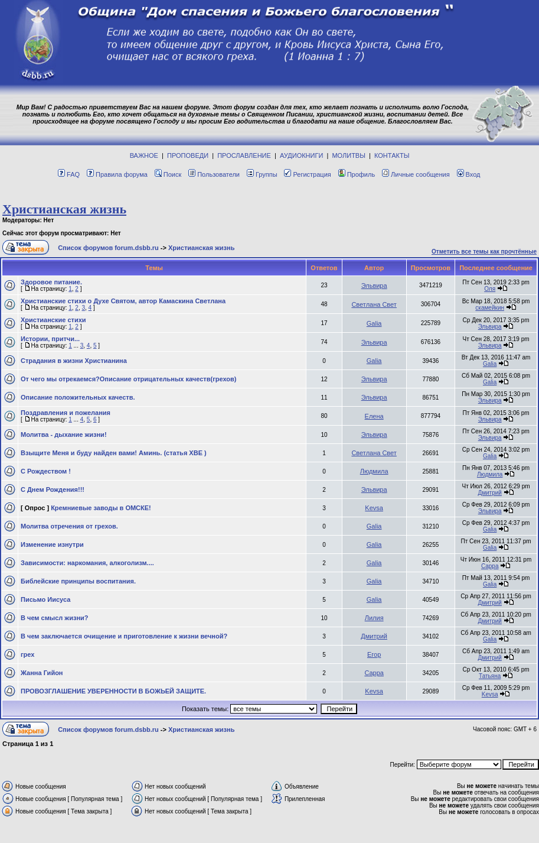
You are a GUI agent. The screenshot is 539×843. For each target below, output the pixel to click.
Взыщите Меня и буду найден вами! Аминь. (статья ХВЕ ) (114, 452)
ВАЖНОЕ (144, 155)
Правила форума (117, 174)
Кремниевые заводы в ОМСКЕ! (101, 507)
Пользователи (214, 174)
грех (27, 654)
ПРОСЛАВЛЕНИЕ (244, 155)
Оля (489, 289)
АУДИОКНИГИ (301, 155)
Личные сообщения (416, 174)
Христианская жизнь (64, 209)
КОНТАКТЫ (391, 155)
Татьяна (490, 676)
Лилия (374, 617)
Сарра (490, 566)
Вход (469, 174)
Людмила (374, 471)
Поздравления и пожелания (65, 412)
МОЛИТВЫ (348, 155)
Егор (374, 654)
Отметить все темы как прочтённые (484, 251)
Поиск (168, 174)
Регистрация (307, 174)
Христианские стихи (53, 319)
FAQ (69, 174)
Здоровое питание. (51, 282)
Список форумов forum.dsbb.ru (108, 247)
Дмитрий (490, 492)
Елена (374, 416)
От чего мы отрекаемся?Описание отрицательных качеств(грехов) (128, 378)
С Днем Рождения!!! (52, 489)
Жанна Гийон (42, 672)
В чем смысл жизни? (55, 617)
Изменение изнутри (52, 544)
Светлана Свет (373, 304)
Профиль (356, 174)
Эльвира (374, 285)
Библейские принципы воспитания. (78, 581)
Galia (374, 323)
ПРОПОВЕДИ (187, 155)
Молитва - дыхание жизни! (64, 434)
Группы (262, 174)
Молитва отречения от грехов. (69, 526)
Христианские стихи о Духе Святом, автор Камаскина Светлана (123, 300)
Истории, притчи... (50, 338)
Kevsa (374, 507)
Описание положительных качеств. (78, 397)
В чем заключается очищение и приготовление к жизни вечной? (124, 636)
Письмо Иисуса (45, 599)
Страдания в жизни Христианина (74, 360)
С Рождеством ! (46, 471)
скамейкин (489, 307)
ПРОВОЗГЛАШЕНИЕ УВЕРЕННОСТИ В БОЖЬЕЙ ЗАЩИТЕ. (113, 691)
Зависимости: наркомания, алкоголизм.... (87, 562)
